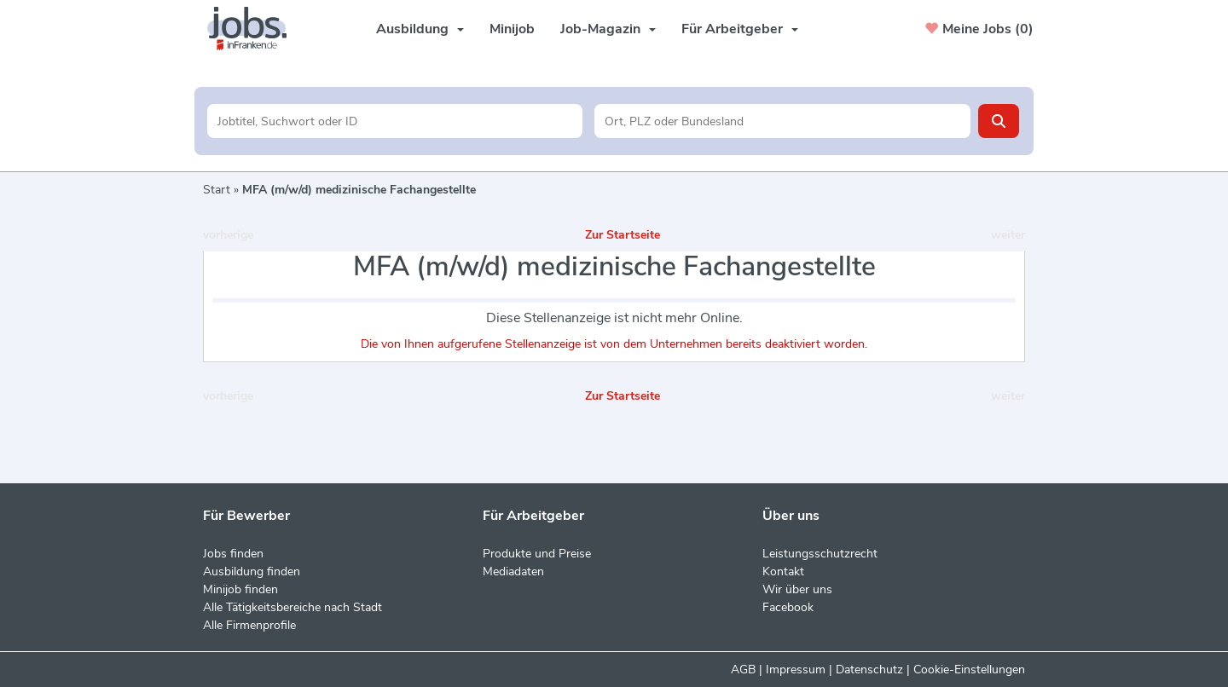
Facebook (788, 607)
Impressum (795, 669)
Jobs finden (233, 554)
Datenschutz (869, 669)
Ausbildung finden (251, 571)
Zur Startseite (622, 235)
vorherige (228, 235)
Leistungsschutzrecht (820, 554)
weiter (1008, 235)
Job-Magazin (608, 29)
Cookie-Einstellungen (969, 669)
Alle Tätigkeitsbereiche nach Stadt (292, 607)
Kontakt (783, 571)
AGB (743, 669)
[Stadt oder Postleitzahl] (782, 121)
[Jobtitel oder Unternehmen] (395, 121)
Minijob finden (240, 589)
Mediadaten (513, 571)
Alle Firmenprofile (249, 625)
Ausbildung (420, 29)
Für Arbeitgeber (739, 29)
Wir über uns (797, 589)
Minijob (512, 29)
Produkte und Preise (537, 554)
